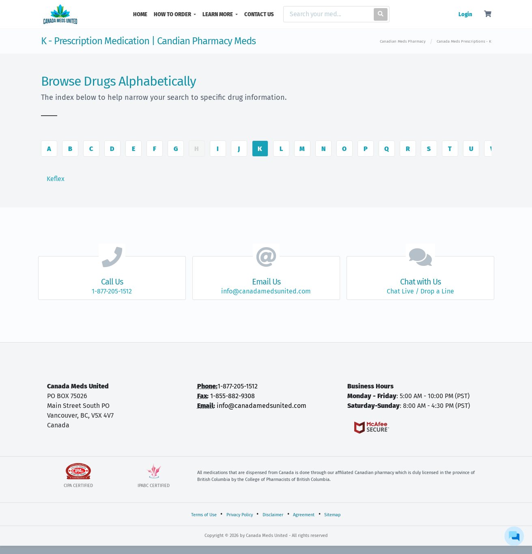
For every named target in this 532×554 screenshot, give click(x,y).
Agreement (303, 514)
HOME (142, 13)
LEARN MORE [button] (218, 14)
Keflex (56, 179)
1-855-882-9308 (232, 396)
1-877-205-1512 (238, 386)
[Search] (327, 14)
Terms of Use (204, 514)
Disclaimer (273, 514)
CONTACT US (259, 14)
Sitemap (332, 514)
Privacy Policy (239, 514)
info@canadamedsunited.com (261, 406)
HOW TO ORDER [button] (173, 14)
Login (465, 14)
